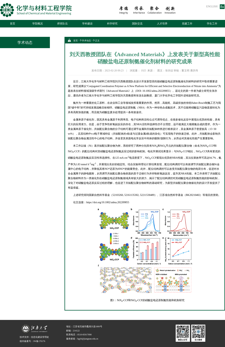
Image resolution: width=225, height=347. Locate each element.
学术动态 (86, 40)
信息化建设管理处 (40, 337)
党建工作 (187, 23)
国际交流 (137, 23)
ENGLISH (212, 6)
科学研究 (112, 23)
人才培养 (162, 23)
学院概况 (37, 23)
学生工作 (212, 23)
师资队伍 (62, 23)
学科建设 (87, 23)
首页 (12, 23)
